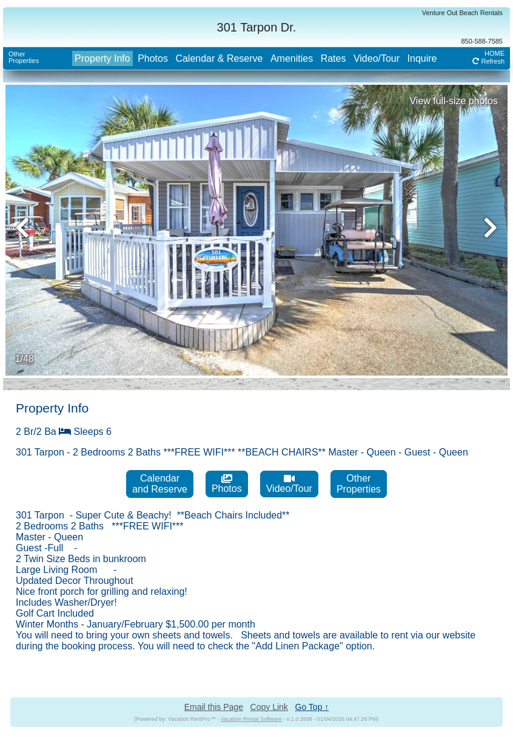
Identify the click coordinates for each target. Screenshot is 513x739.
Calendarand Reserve (159, 483)
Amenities (291, 58)
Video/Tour (377, 58)
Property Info (102, 58)
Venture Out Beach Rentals (462, 12)
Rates (333, 58)
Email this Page (213, 707)
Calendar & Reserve (219, 58)
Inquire (422, 58)
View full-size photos (453, 101)
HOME (495, 53)
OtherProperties (23, 57)
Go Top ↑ (312, 707)
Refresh (488, 61)
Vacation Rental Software (251, 719)
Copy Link (269, 707)
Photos (153, 58)
